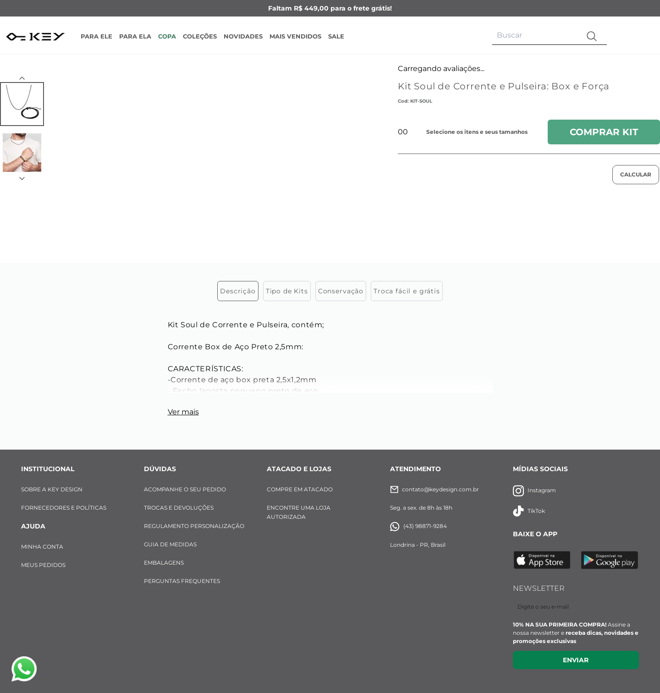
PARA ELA (135, 36)
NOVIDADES (243, 36)
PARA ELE (96, 36)
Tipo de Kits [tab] (287, 230)
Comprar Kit (604, 132)
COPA (167, 36)
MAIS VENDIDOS (295, 36)
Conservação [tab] (340, 230)
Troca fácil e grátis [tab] (407, 230)
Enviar (575, 598)
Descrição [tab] (238, 230)
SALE (336, 36)
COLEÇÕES (200, 36)
